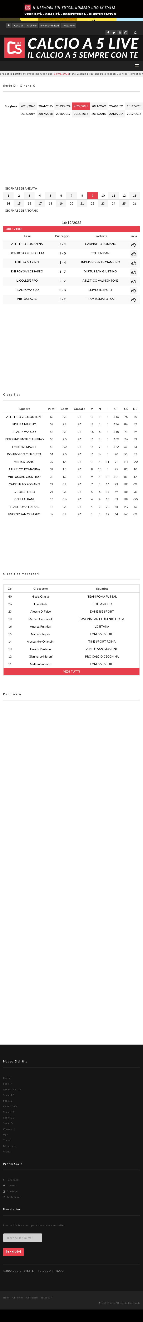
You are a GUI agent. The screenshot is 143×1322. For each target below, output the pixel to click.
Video (7, 1151)
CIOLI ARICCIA (102, 604)
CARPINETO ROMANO (100, 244)
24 (113, 203)
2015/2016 (81, 113)
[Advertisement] (57, 151)
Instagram (12, 1196)
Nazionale (9, 1145)
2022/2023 (81, 106)
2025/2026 (28, 106)
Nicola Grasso (41, 596)
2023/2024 (63, 106)
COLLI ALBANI (100, 253)
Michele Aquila (40, 634)
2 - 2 (62, 281)
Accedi (18, 25)
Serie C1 (8, 1112)
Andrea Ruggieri (40, 626)
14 (8, 203)
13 (134, 195)
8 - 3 (62, 244)
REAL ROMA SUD (27, 289)
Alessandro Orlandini (40, 641)
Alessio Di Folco (40, 611)
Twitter (10, 1185)
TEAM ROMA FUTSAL (100, 299)
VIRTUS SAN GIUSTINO (100, 271)
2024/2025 (45, 106)
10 (103, 195)
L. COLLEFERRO (27, 280)
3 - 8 (62, 290)
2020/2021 (116, 106)
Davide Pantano (40, 649)
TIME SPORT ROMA (102, 641)
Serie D (8, 1123)
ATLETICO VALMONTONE (101, 280)
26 (134, 203)
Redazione (69, 25)
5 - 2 (62, 299)
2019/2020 (134, 106)
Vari (6, 1134)
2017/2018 (45, 113)
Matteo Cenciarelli (41, 619)
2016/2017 (63, 113)
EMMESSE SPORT (101, 289)
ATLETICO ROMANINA (27, 244)
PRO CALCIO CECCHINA (102, 656)
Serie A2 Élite (12, 1089)
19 (61, 203)
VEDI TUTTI (71, 671)
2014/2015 (99, 113)
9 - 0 (62, 253)
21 (82, 203)
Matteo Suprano (40, 664)
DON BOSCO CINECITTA (27, 253)
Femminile (10, 1106)
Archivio (31, 25)
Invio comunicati (49, 25)
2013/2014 (116, 113)
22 (92, 203)
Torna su (47, 1297)
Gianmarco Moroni (41, 656)
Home (7, 1078)
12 (124, 195)
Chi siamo (18, 1297)
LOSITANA (102, 626)
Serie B (8, 1100)
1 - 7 (62, 271)
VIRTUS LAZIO (27, 299)
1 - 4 (62, 262)
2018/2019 (28, 113)
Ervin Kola (40, 604)
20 (71, 203)
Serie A (8, 1083)
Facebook (11, 1179)
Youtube (10, 1191)
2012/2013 (134, 113)
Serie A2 (8, 1095)
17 (40, 203)
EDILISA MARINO (27, 262)
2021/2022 (99, 106)
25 (124, 203)
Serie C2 (8, 1117)
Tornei (7, 1140)
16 (29, 203)
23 (103, 203)
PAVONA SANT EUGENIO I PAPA (102, 619)
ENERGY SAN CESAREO (27, 271)
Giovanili (9, 1129)
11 (113, 195)
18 (50, 203)
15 (19, 203)
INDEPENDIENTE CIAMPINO (100, 262)
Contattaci (32, 1297)
